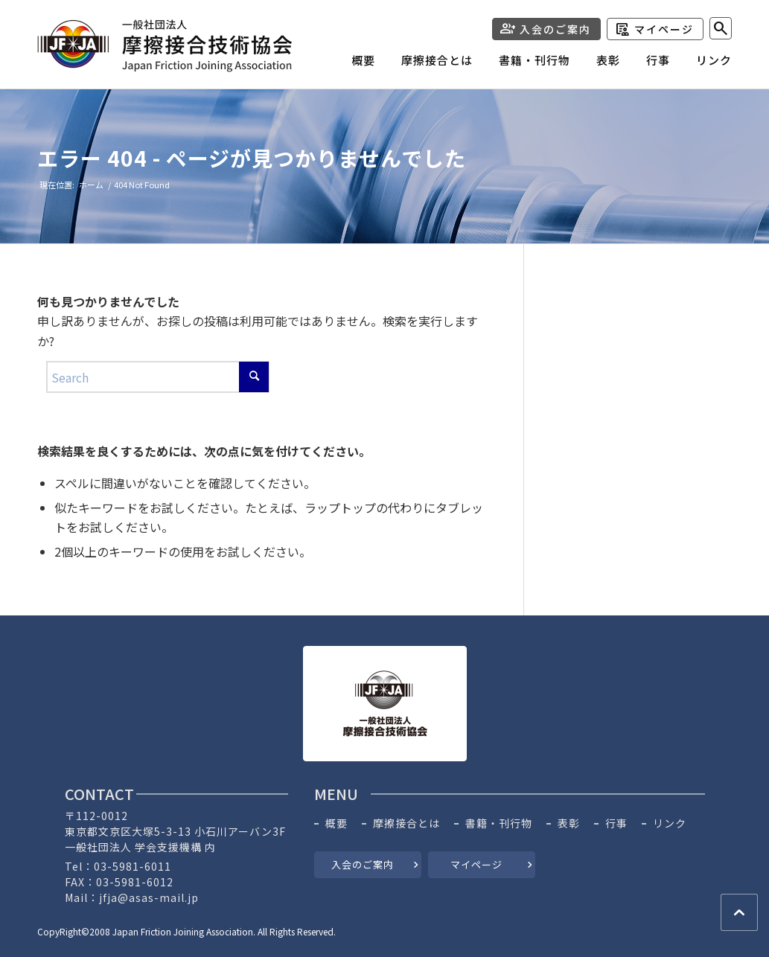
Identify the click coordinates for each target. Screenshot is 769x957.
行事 (616, 823)
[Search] (720, 28)
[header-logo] (165, 45)
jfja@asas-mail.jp (149, 897)
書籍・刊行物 (498, 823)
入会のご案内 (555, 29)
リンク (669, 823)
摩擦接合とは (406, 823)
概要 (336, 823)
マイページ (664, 29)
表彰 (569, 823)
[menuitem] (350, 64)
